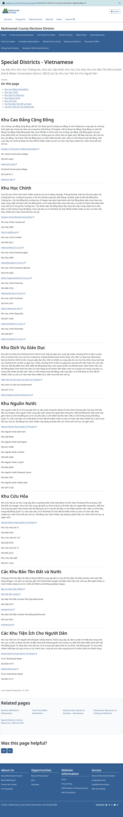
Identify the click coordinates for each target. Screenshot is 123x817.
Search (68, 19)
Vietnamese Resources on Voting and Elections (105, 712)
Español (116, 11)
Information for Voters (46, 35)
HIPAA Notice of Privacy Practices (75, 788)
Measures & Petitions (72, 41)
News (59, 19)
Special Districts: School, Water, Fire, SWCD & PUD (12, 721)
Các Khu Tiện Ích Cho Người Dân (19, 107)
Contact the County (9, 784)
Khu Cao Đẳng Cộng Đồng (16, 89)
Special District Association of (19, 426)
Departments (35, 19)
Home (3, 35)
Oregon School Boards (18, 217)
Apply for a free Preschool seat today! (21, 3)
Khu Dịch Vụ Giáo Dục (14, 95)
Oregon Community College (20, 149)
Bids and (40, 776)
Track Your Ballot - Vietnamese (40, 712)
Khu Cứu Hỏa (11, 101)
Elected (49, 19)
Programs (20, 19)
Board (8, 780)
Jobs (33, 780)
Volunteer (35, 784)
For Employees (7, 789)
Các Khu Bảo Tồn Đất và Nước (18, 104)
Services (8, 19)
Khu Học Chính (11, 92)
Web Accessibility (99, 789)
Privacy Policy (67, 784)
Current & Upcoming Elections (21, 35)
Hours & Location (8, 41)
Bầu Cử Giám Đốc (13, 589)
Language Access (99, 780)
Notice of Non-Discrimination (103, 776)
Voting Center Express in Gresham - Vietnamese (74, 712)
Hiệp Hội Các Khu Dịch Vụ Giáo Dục (22, 379)
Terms (64, 779)
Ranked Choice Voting (51, 41)
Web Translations (68, 792)
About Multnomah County (11, 776)
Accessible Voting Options (29, 41)
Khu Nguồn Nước (12, 98)
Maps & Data (81, 35)
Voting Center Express (10, 48)
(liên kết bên (11, 594)
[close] (119, 3)
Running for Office (91, 41)
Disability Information (100, 784)
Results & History (66, 35)
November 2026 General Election (35, 48)
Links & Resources (97, 35)
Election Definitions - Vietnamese (10, 712)
